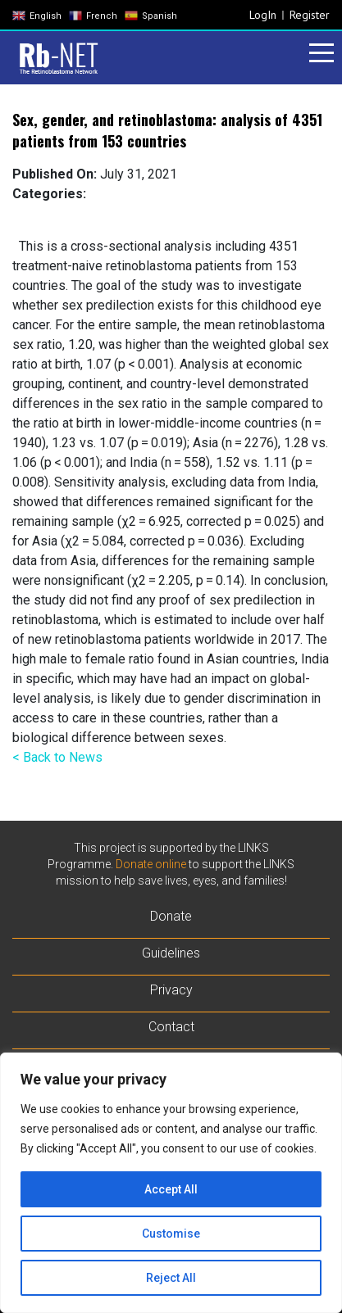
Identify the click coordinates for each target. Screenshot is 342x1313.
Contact (171, 1027)
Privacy (171, 990)
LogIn (262, 14)
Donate (171, 916)
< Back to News (57, 757)
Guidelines (171, 953)
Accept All (171, 1189)
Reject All (171, 1277)
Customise (171, 1233)
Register (310, 14)
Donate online (151, 864)
